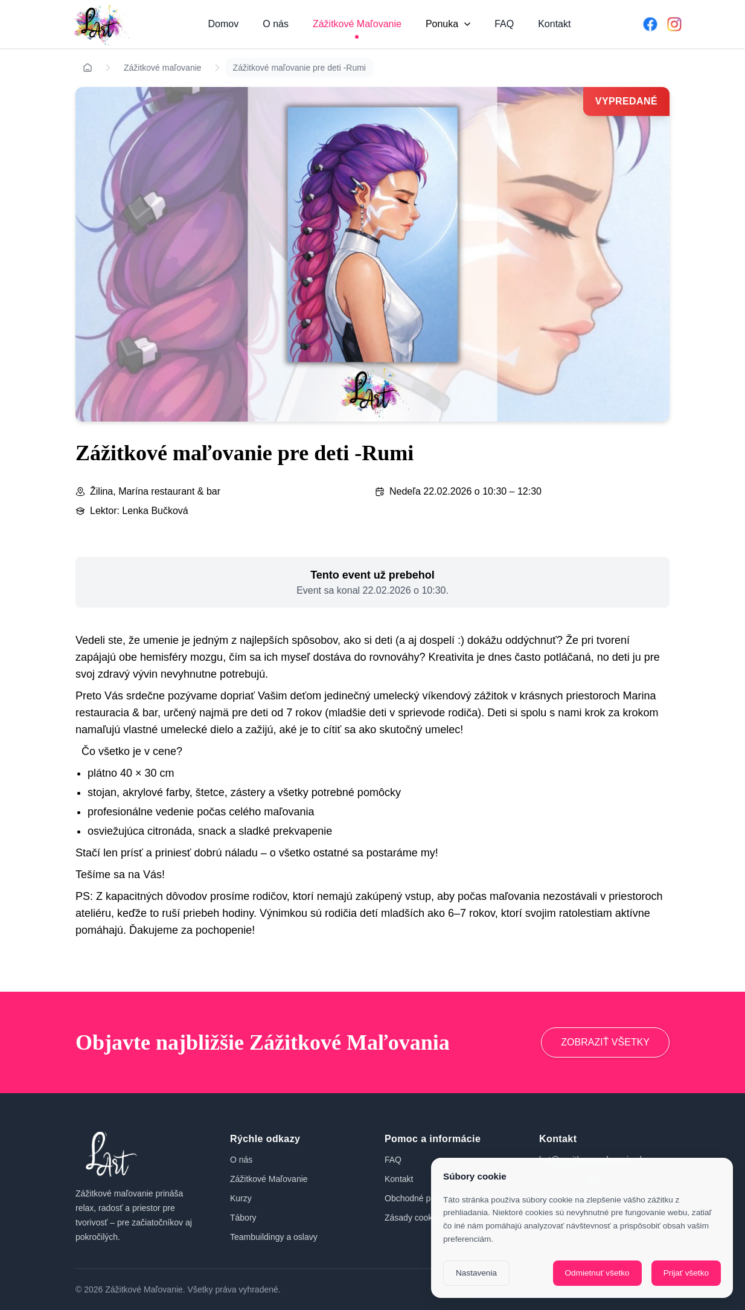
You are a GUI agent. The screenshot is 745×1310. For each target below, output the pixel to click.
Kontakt (554, 24)
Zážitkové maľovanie (163, 67)
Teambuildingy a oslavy (274, 1237)
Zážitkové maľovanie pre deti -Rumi (299, 67)
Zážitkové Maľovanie (357, 24)
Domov (223, 24)
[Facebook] (650, 24)
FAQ (504, 24)
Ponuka (448, 24)
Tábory (243, 1217)
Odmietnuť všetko (597, 1272)
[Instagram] (674, 24)
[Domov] (99, 24)
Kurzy (241, 1198)
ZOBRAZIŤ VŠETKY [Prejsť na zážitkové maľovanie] (605, 1042)
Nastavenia (476, 1272)
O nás (276, 24)
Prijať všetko (686, 1272)
